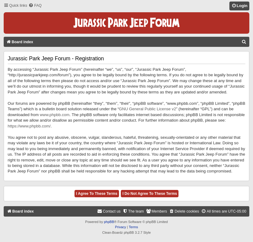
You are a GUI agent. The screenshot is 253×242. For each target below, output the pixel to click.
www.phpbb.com (55, 114)
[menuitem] (35, 6)
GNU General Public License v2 (147, 109)
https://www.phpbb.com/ (29, 126)
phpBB (109, 222)
